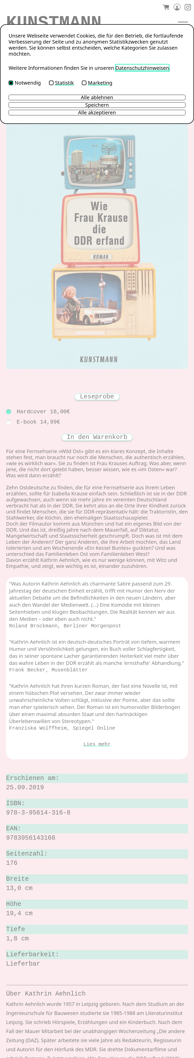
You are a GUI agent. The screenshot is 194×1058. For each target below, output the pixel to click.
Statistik (61, 82)
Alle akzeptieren (97, 112)
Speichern (97, 105)
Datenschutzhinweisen (142, 67)
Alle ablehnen (97, 97)
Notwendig (25, 82)
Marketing (97, 82)
